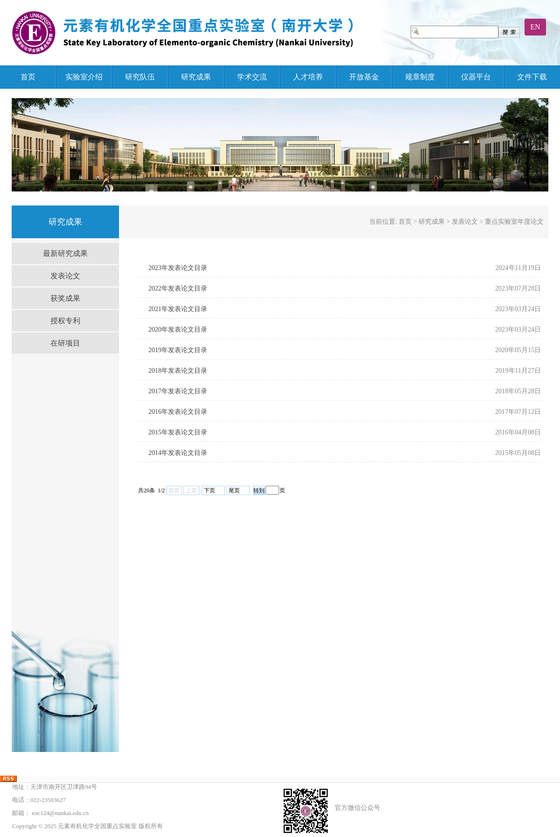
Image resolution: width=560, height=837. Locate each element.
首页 (28, 77)
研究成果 (196, 77)
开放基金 (364, 77)
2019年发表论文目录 (177, 350)
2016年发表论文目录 (177, 411)
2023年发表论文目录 (177, 267)
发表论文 (65, 276)
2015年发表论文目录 (177, 432)
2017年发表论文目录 (177, 391)
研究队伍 (140, 77)
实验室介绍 (84, 77)
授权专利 (65, 321)
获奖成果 (65, 298)
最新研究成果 (65, 253)
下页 (209, 490)
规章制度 (420, 77)
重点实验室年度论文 (514, 221)
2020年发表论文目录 (177, 329)
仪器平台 (476, 77)
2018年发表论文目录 (177, 370)
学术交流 (252, 77)
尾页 (234, 490)
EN (535, 27)
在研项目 (65, 343)
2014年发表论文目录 (177, 452)
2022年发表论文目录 (177, 288)
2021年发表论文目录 (177, 308)
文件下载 (532, 77)
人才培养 (308, 77)
